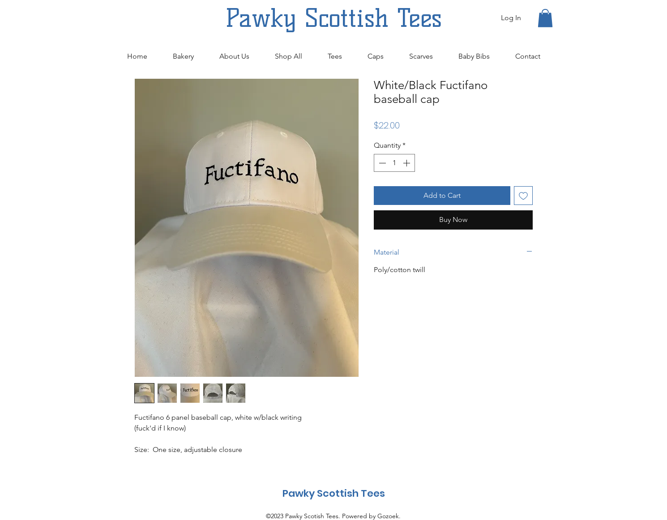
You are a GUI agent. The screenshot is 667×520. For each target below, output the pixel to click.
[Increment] (407, 162)
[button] (545, 18)
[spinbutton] (394, 162)
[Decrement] (381, 162)
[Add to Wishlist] (523, 195)
